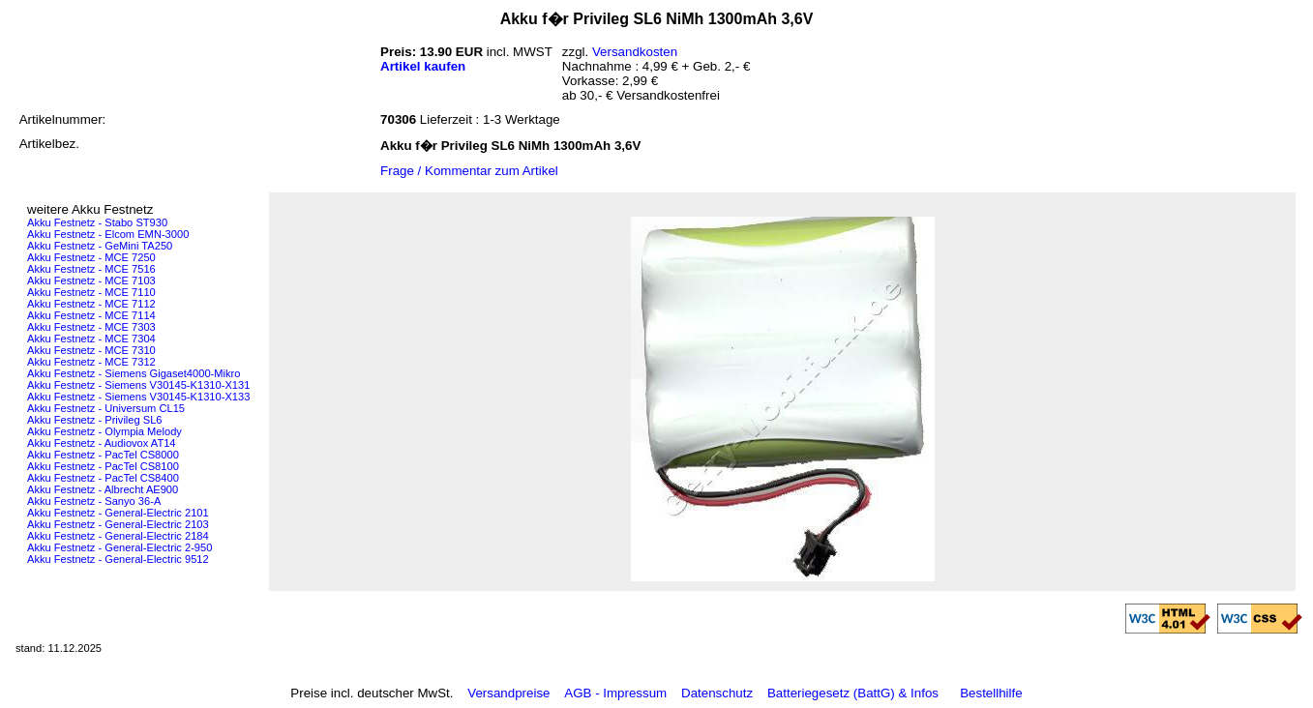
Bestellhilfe (991, 693)
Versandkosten (634, 51)
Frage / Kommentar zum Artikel (469, 170)
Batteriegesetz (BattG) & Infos (853, 693)
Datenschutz (717, 693)
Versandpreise (508, 693)
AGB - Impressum (615, 693)
